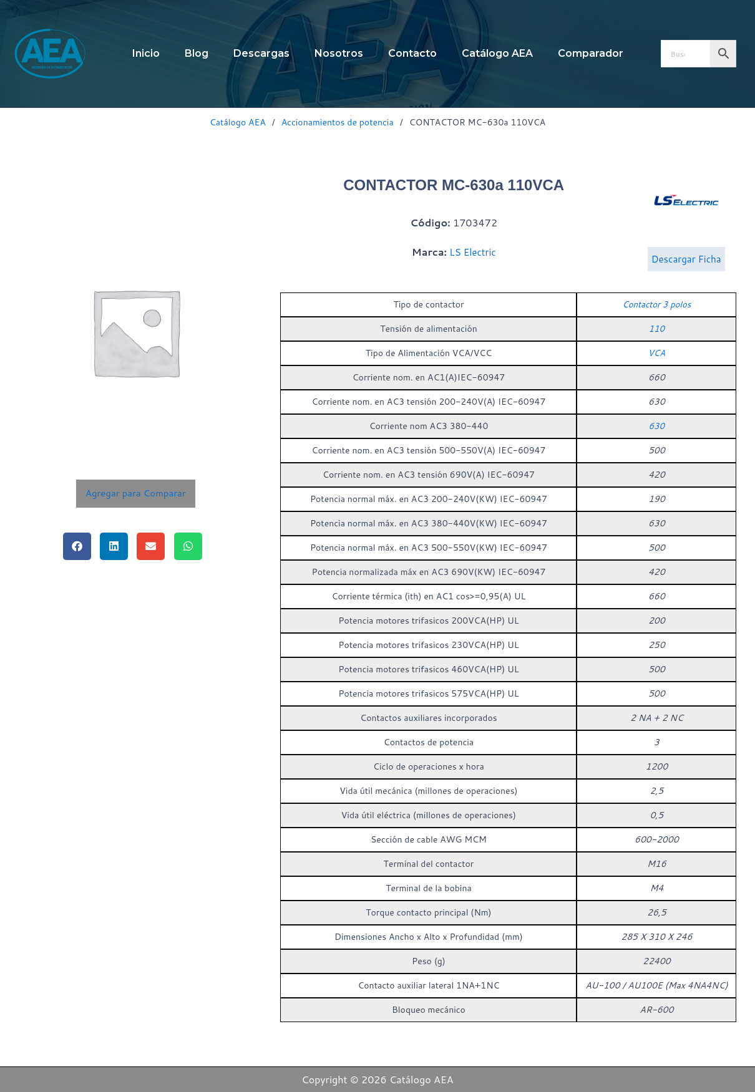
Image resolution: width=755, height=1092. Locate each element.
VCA (657, 369)
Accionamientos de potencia (337, 122)
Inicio (161, 53)
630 (656, 442)
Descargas (266, 53)
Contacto (407, 53)
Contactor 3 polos (657, 320)
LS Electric (472, 260)
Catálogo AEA (487, 53)
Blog (206, 53)
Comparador (575, 53)
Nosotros (338, 53)
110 (656, 345)
